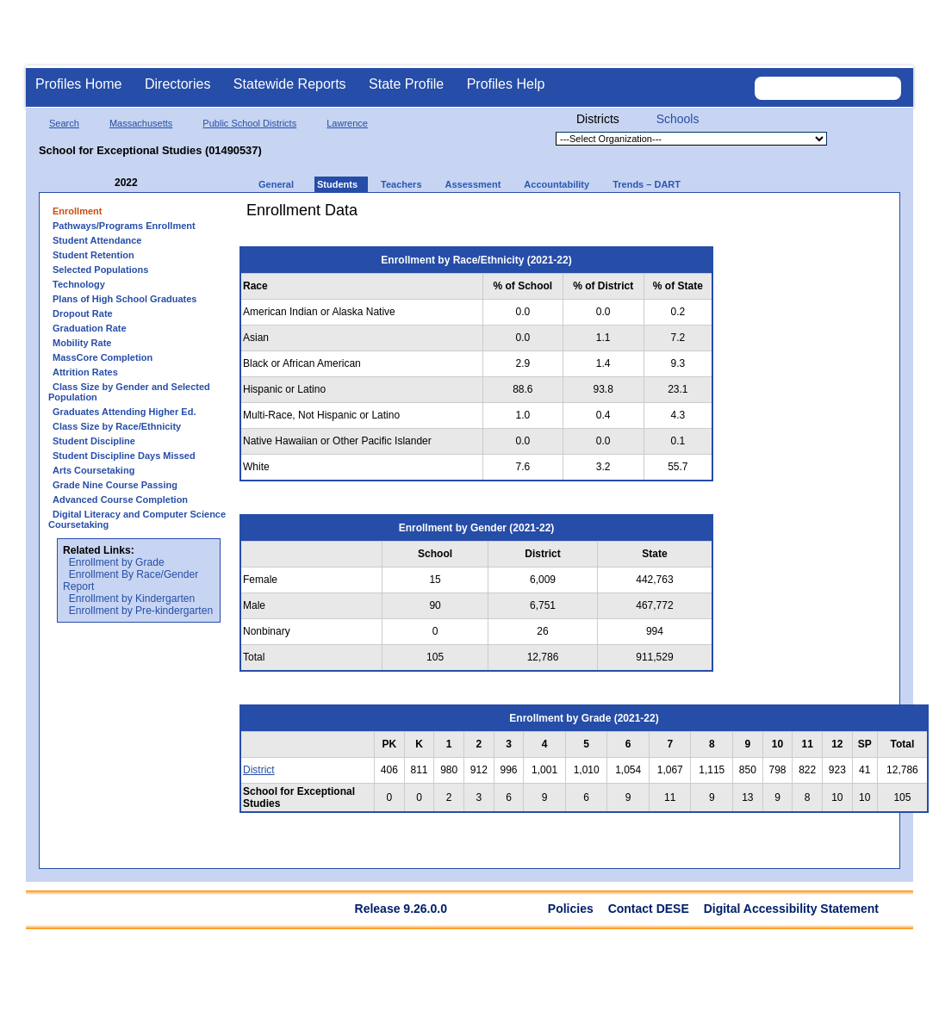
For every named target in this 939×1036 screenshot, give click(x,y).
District (259, 770)
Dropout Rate (83, 313)
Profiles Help (506, 84)
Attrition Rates (85, 372)
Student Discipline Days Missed (124, 455)
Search (64, 123)
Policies (571, 908)
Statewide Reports (289, 84)
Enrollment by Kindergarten (132, 598)
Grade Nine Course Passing (115, 485)
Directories (177, 84)
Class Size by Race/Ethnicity (117, 426)
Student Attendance (97, 240)
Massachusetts (140, 123)
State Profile (406, 84)
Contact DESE (648, 908)
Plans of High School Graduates (124, 299)
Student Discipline (94, 441)
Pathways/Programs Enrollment (124, 225)
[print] (831, 217)
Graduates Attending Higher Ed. (124, 411)
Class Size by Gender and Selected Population (129, 392)
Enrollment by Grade (117, 562)
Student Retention (93, 255)
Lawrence (347, 123)
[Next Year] (161, 183)
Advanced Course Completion (120, 499)
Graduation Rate (90, 328)
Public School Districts (249, 123)
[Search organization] (828, 88)
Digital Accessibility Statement (791, 908)
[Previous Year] (102, 183)
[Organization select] (691, 139)
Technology (79, 284)
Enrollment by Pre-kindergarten (141, 611)
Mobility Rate (82, 343)
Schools (678, 119)
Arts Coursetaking (93, 470)
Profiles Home (78, 84)
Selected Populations (100, 269)
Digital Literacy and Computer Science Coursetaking (137, 519)
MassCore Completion (102, 357)
